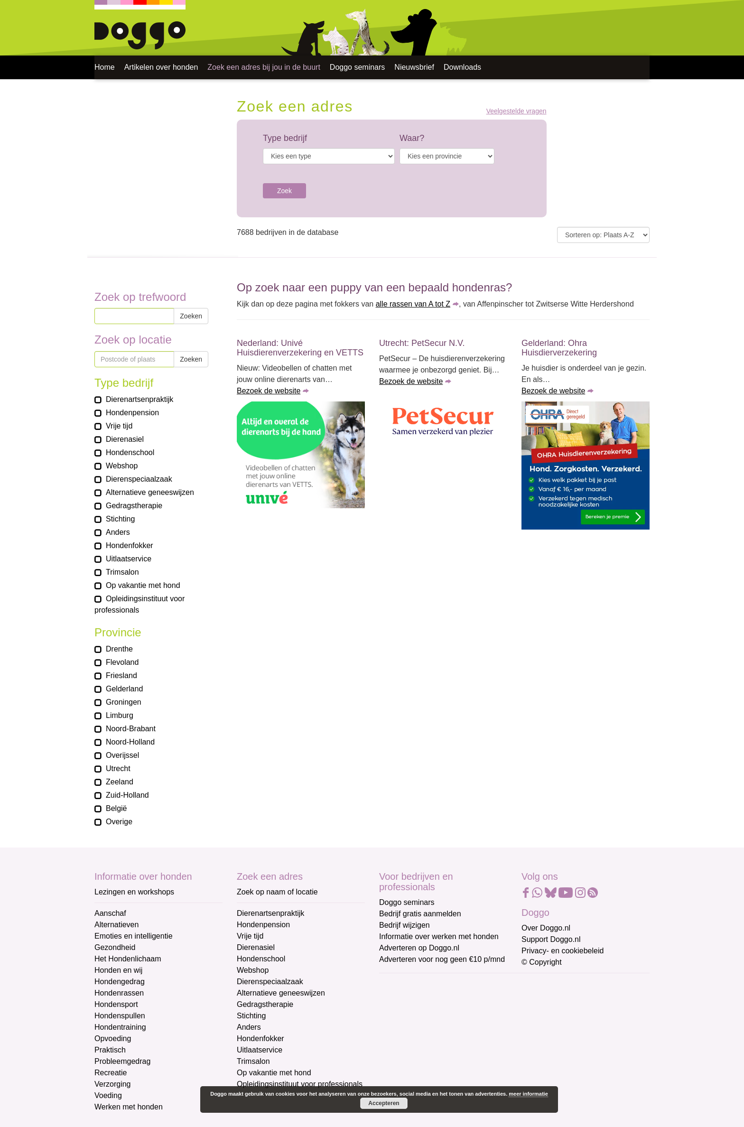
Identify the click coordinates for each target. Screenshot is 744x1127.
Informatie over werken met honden (439, 936)
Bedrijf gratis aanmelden (420, 914)
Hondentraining (120, 1027)
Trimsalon (253, 1061)
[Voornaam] (446, 1031)
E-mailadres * (403, 984)
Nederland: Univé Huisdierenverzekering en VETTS (300, 347)
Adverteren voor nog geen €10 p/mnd (442, 959)
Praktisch (110, 1050)
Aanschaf (110, 913)
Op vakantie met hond (274, 1073)
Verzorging (112, 1084)
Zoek (284, 191)
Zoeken (191, 316)
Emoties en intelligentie (133, 936)
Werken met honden (128, 1107)
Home (104, 67)
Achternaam (400, 1047)
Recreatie (110, 1073)
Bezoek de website (268, 391)
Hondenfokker (260, 1038)
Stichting (251, 1016)
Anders (249, 1027)
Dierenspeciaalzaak (270, 982)
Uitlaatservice (259, 1050)
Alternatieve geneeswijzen (281, 993)
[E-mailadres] (446, 999)
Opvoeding (112, 1038)
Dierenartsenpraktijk (270, 913)
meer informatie (528, 1094)
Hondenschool (261, 959)
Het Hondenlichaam (127, 959)
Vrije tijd (250, 936)
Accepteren (383, 1103)
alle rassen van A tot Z (413, 304)
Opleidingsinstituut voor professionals (300, 1084)
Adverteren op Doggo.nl (419, 948)
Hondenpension (263, 925)
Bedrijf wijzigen (404, 925)
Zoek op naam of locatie (277, 892)
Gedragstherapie (265, 1004)
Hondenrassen (119, 993)
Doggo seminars (357, 67)
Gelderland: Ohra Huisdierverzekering (559, 347)
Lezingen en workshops (134, 892)
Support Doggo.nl (551, 939)
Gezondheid (114, 947)
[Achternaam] (446, 1062)
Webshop (253, 970)
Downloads (462, 67)
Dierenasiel (256, 947)
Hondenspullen (119, 1016)
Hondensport (116, 1004)
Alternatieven (116, 925)
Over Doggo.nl (545, 928)
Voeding (108, 1095)
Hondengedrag (119, 982)
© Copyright (541, 962)
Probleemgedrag (122, 1061)
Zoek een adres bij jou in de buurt (263, 67)
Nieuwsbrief (414, 67)
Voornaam (397, 1016)
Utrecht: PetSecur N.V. (422, 343)
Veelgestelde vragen (516, 111)
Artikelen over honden (161, 67)
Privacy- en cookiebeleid (562, 951)
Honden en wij (118, 970)
